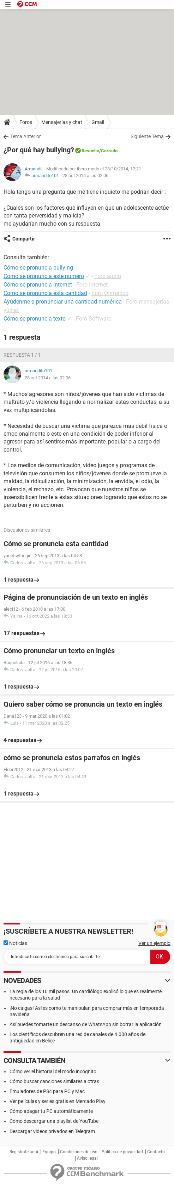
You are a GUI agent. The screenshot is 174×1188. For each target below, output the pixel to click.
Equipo (49, 1151)
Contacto (156, 1151)
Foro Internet (92, 284)
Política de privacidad (122, 1151)
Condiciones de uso (78, 1151)
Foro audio (107, 276)
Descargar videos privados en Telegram (52, 1131)
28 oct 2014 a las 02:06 (85, 175)
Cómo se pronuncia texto (35, 318)
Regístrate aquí (24, 1151)
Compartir (23, 239)
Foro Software (93, 318)
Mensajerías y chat (61, 122)
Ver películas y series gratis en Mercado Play (58, 1101)
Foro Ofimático (109, 293)
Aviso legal (87, 1158)
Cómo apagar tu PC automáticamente (51, 1111)
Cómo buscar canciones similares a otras (54, 1081)
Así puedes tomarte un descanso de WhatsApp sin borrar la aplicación (86, 1024)
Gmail (97, 122)
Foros (25, 122)
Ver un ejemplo (154, 943)
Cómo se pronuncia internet (38, 284)
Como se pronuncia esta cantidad (45, 293)
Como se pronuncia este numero (44, 276)
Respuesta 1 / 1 (22, 355)
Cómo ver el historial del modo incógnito (53, 1071)
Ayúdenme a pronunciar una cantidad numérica (63, 301)
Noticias (15, 943)
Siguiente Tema (147, 136)
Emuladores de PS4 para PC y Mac (47, 1091)
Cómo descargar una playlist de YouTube (54, 1121)
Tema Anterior (25, 136)
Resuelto (90, 150)
